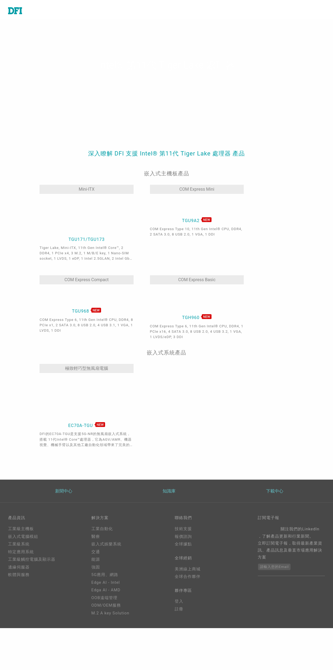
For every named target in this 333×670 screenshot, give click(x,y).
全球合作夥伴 (187, 612)
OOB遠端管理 (104, 633)
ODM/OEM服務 (106, 640)
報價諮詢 (183, 572)
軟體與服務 (19, 610)
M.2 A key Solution (110, 648)
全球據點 (183, 579)
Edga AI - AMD (105, 625)
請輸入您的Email (274, 602)
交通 (95, 587)
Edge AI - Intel (105, 617)
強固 (95, 602)
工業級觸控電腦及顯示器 (31, 594)
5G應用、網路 (105, 610)
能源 (95, 594)
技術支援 (183, 564)
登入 (179, 638)
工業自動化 (102, 564)
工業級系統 (19, 579)
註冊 (179, 645)
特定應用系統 (21, 587)
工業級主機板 (21, 564)
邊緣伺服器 (19, 602)
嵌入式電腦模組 (23, 572)
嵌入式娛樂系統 (106, 579)
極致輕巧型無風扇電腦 (63, 339)
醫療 (95, 572)
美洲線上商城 (187, 605)
